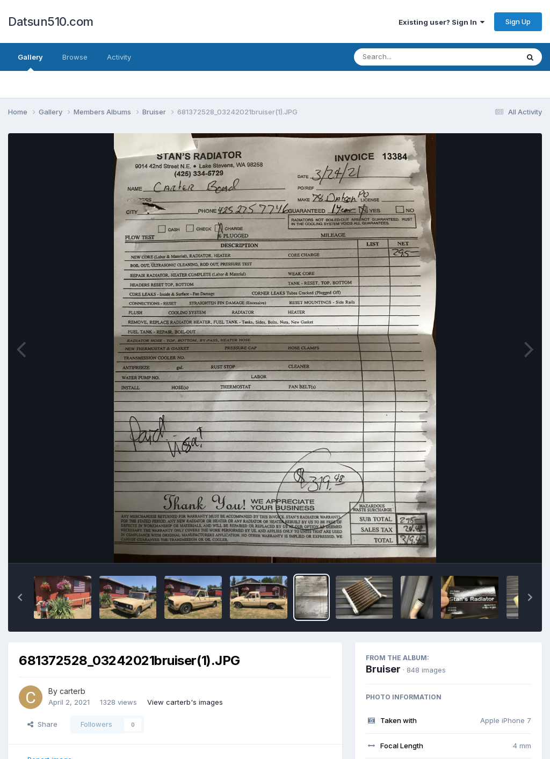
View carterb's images (185, 702)
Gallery (30, 62)
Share (42, 724)
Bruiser (383, 669)
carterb (72, 691)
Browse (75, 57)
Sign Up (518, 21)
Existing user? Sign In (441, 22)
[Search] (407, 57)
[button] (20, 597)
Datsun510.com (50, 21)
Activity (119, 57)
